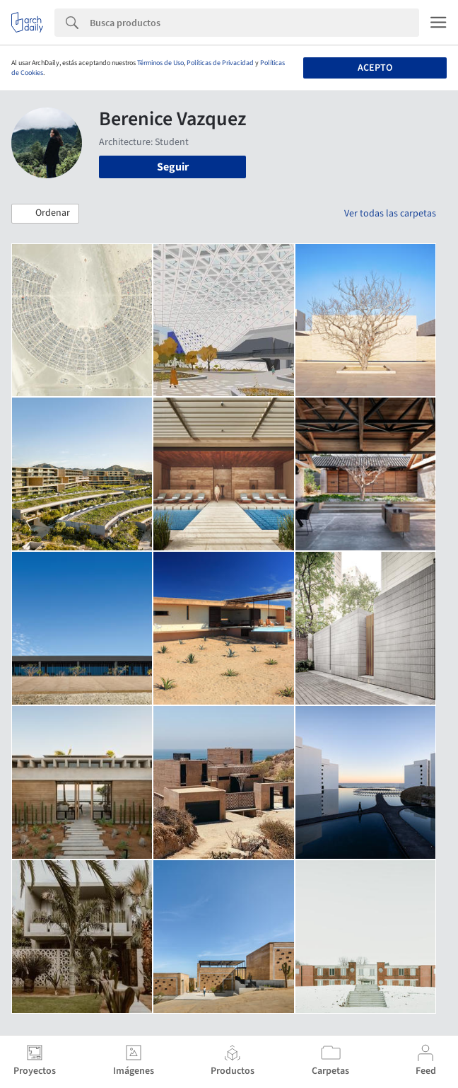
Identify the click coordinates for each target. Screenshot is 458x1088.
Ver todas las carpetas (390, 214)
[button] (45, 214)
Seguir (173, 167)
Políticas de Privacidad (220, 63)
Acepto (375, 68)
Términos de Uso (160, 63)
